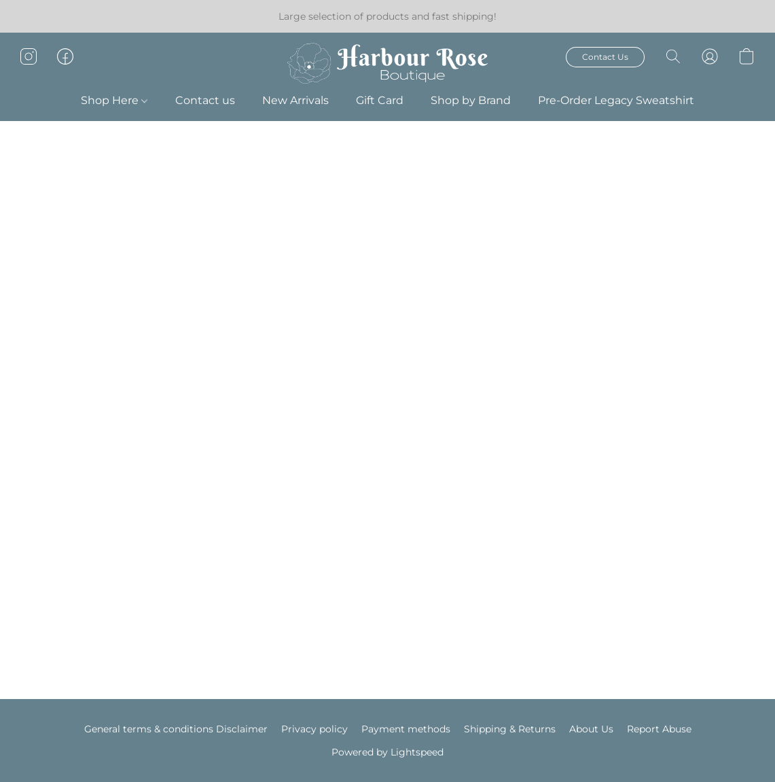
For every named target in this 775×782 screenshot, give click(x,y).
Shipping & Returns (510, 729)
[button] (387, 63)
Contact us (205, 100)
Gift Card (379, 100)
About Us (591, 729)
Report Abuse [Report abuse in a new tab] (659, 729)
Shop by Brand (471, 100)
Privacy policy (314, 729)
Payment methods (405, 729)
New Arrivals (295, 100)
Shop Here (114, 100)
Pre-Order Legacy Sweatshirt (616, 100)
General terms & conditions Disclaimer (176, 729)
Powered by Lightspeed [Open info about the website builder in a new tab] (387, 752)
